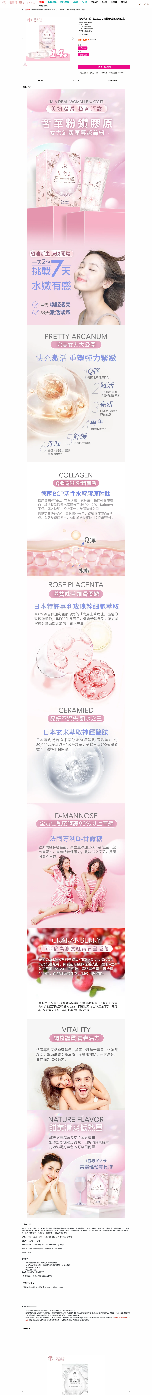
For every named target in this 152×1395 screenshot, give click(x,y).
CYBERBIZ (97, 1392)
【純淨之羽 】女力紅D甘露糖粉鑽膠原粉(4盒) (116, 1357)
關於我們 (54, 1385)
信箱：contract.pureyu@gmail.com (33, 1380)
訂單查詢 (24, 1385)
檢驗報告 (114, 2)
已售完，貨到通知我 (104, 67)
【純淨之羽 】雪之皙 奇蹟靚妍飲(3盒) (89, 1357)
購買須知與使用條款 (35, 1385)
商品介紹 (40, 80)
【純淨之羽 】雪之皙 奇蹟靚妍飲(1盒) (36, 1357)
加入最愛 (82, 73)
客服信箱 (47, 1385)
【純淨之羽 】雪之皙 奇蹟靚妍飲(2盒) (62, 1357)
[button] (73, 38)
